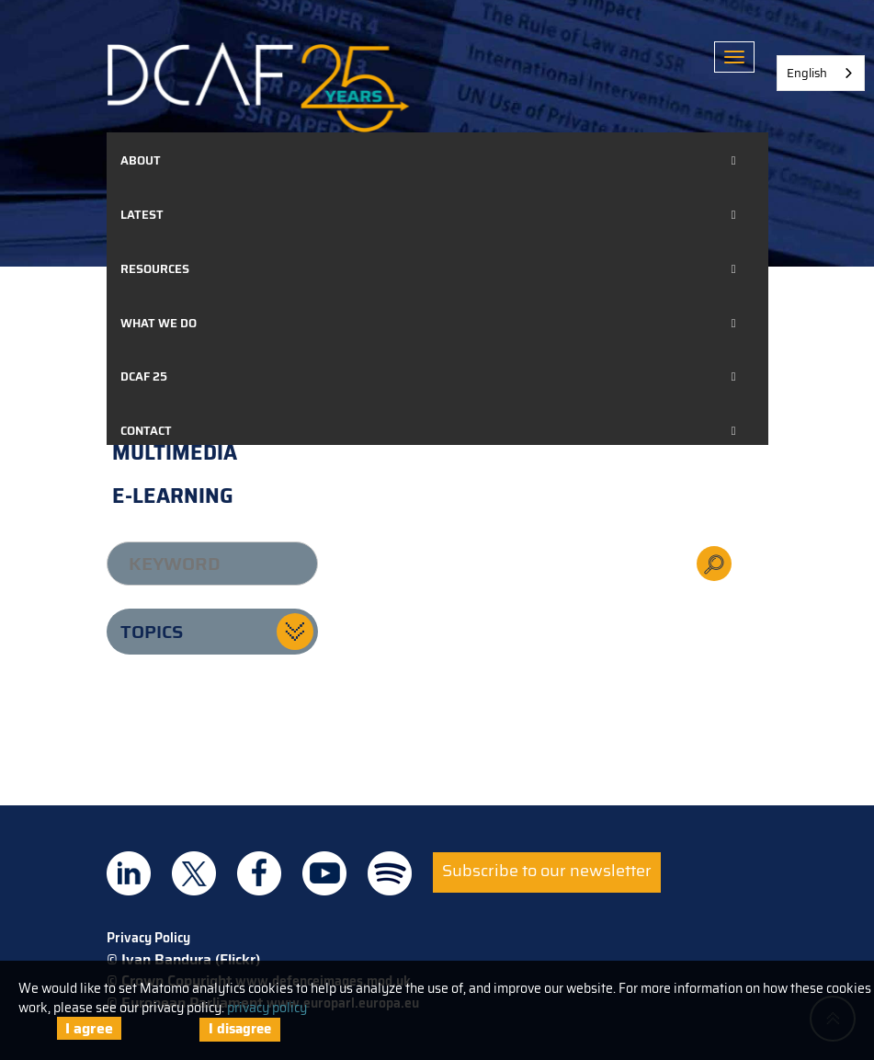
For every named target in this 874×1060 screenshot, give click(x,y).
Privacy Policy (148, 938)
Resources (154, 269)
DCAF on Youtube (324, 873)
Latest (142, 214)
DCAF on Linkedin (129, 873)
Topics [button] (151, 631)
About (140, 160)
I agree (89, 1028)
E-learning (172, 496)
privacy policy (267, 1007)
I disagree (240, 1029)
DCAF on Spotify (390, 873)
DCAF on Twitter (194, 873)
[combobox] (821, 73)
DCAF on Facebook (259, 873)
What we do (158, 323)
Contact (146, 430)
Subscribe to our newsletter (547, 870)
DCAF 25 (143, 376)
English (807, 73)
